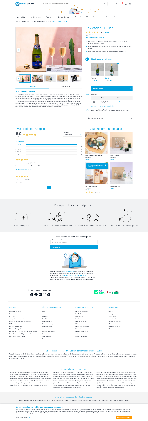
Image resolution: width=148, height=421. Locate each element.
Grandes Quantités (114, 326)
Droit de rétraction (81, 321)
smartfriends (112, 319)
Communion (46, 334)
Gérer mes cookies (23, 417)
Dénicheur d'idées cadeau (17, 336)
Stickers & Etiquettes (16, 329)
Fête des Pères (47, 326)
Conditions (78, 319)
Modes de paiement (114, 321)
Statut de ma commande (116, 329)
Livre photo (12, 316)
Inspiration (107, 17)
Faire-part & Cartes (15, 311)
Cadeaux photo (14, 314)
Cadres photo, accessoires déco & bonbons (23, 331)
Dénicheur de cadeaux (93, 17)
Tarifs (77, 334)
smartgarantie (112, 314)
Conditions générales (82, 326)
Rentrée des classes (48, 331)
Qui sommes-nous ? (81, 311)
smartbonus (112, 316)
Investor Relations (81, 336)
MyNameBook (13, 324)
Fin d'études (46, 319)
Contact (116, 17)
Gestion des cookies (81, 331)
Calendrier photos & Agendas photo (20, 334)
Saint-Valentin (46, 336)
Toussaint (45, 329)
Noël (43, 311)
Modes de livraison (114, 324)
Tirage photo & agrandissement (19, 319)
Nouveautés (78, 17)
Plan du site (79, 316)
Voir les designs (98, 89)
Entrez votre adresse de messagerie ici (64, 240)
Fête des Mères (47, 321)
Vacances (45, 339)
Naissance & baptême (49, 324)
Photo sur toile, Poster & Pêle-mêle (20, 321)
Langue (66, 132)
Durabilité (78, 314)
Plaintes (78, 324)
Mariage (44, 316)
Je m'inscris (56, 247)
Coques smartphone (15, 326)
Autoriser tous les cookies (123, 417)
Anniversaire (46, 314)
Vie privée (78, 329)
